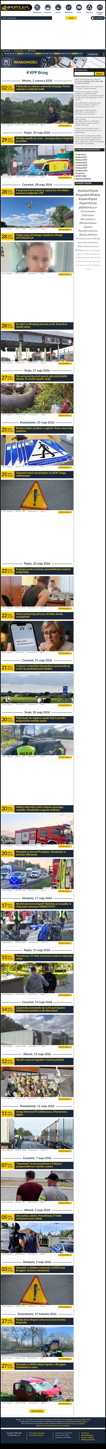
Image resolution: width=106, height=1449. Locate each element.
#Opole (93, 190)
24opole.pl (6, 51)
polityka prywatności (77, 1423)
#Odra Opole (83, 246)
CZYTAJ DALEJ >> (65, 125)
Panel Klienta (85, 1433)
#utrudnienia (80, 265)
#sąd (99, 258)
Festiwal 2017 (81, 168)
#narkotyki (79, 261)
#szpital (78, 258)
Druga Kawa (80, 155)
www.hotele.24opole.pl (36, 1435)
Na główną (80, 173)
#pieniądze (96, 261)
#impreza (88, 265)
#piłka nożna (89, 250)
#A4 (85, 261)
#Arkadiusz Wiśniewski (91, 254)
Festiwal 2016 (81, 165)
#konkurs (79, 250)
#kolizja (83, 235)
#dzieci (89, 261)
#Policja (95, 194)
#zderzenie (88, 215)
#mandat (88, 269)
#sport (83, 203)
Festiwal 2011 (81, 157)
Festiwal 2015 (81, 163)
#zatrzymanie (88, 211)
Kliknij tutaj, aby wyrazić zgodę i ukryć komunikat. (53, 1425)
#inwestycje (96, 265)
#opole (83, 199)
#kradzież (80, 239)
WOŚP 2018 (80, 176)
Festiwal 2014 (81, 160)
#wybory (94, 242)
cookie (84, 1421)
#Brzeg (93, 258)
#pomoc (98, 250)
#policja (83, 190)
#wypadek (82, 194)
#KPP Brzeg (31, 51)
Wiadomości (18, 51)
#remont (94, 246)
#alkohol (92, 235)
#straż (86, 242)
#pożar (93, 207)
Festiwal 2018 (81, 171)
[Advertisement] (53, 35)
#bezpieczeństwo (88, 231)
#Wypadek (86, 258)
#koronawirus (88, 219)
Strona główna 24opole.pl (37, 1433)
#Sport (92, 199)
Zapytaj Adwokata (83, 179)
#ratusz (88, 239)
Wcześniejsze (37, 1411)
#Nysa (78, 254)
